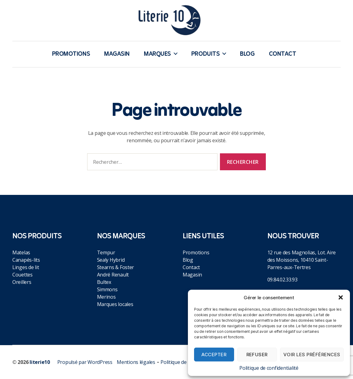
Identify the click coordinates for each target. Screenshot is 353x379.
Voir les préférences (311, 354)
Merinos (106, 296)
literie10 (40, 362)
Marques (157, 54)
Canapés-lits (26, 259)
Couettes (22, 274)
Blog (247, 54)
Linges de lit (25, 267)
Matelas (21, 252)
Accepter (213, 354)
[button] (341, 297)
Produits (205, 54)
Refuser (257, 354)
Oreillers (21, 282)
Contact (282, 54)
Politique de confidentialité (268, 368)
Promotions (71, 54)
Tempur (106, 252)
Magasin (117, 54)
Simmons (107, 289)
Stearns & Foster (115, 267)
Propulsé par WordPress (84, 362)
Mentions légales (136, 362)
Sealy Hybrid (111, 259)
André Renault (113, 274)
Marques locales (115, 304)
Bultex (104, 282)
